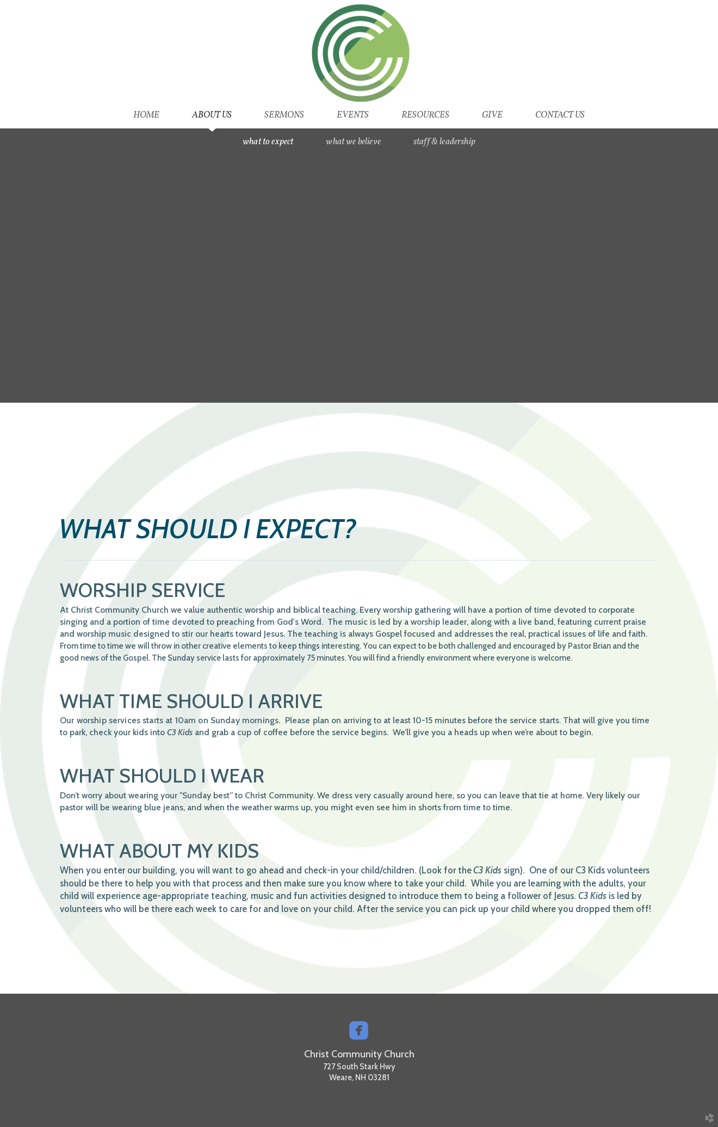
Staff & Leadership (444, 142)
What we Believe (353, 142)
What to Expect (268, 142)
